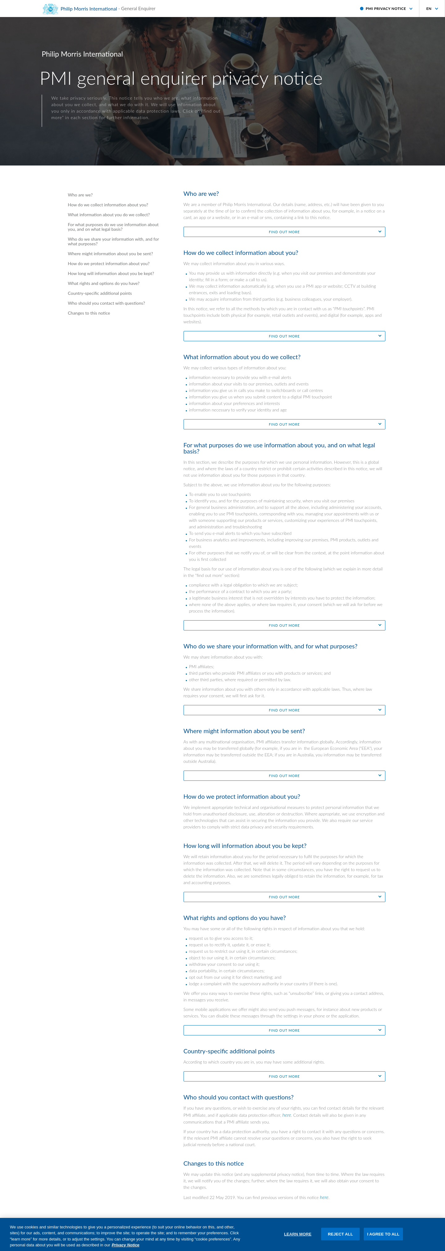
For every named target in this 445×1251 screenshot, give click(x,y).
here (286, 1115)
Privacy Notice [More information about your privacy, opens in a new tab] (126, 1248)
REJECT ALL (340, 1237)
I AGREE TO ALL (383, 1237)
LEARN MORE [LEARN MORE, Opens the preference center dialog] (298, 1237)
